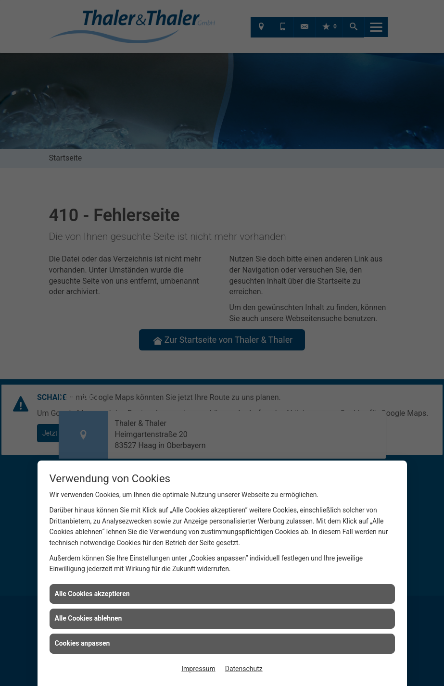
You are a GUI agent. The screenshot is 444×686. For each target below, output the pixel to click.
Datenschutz (244, 669)
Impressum (198, 669)
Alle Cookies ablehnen (88, 618)
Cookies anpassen (82, 643)
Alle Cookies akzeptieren (92, 594)
